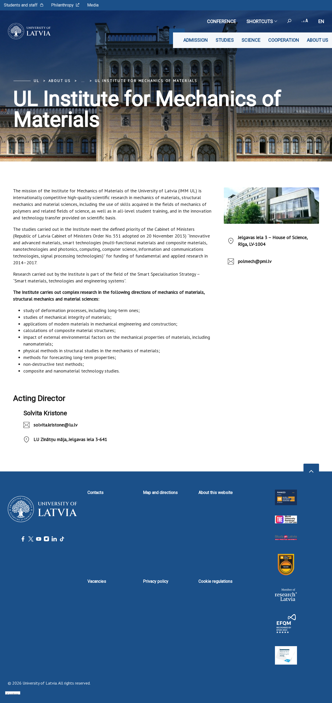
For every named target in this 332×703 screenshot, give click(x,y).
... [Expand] (82, 80)
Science (250, 40)
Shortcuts (261, 21)
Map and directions (160, 492)
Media (93, 5)
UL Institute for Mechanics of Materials (146, 80)
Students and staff (23, 5)
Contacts (95, 492)
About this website (215, 492)
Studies (225, 40)
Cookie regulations (215, 581)
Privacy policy (155, 581)
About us (317, 40)
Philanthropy (65, 5)
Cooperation (283, 40)
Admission (195, 40)
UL (36, 80)
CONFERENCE (221, 21)
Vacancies (96, 581)
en (321, 21)
